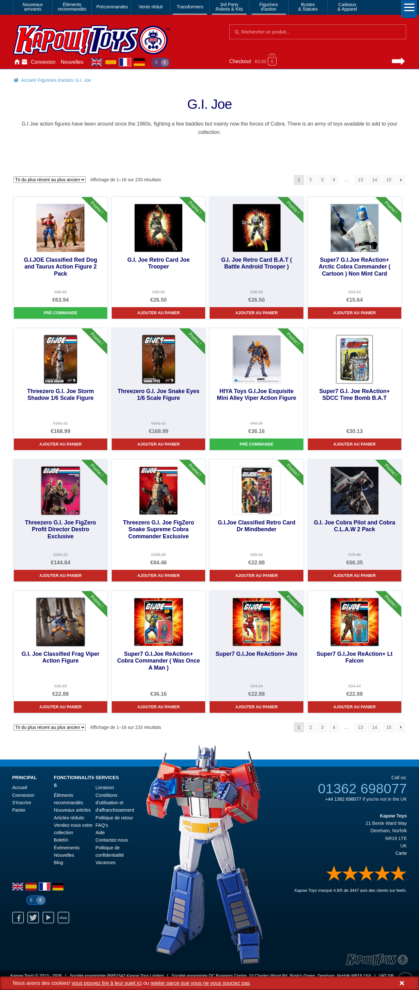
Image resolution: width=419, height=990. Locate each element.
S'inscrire (21, 802)
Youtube (48, 917)
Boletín (61, 840)
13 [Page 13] (360, 179)
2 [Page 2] (310, 179)
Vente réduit (150, 6)
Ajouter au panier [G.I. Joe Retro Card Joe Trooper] (158, 313)
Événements (67, 847)
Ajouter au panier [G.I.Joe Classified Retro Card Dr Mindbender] (256, 575)
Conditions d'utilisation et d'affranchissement (115, 803)
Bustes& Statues (308, 7)
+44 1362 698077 (343, 799)
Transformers (190, 6)
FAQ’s (102, 825)
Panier (19, 810)
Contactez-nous (24, 62)
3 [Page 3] (322, 179)
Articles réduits (69, 817)
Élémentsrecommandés (72, 7)
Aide (100, 832)
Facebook (18, 917)
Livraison (105, 787)
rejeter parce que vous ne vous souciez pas (200, 983)
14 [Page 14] (374, 179)
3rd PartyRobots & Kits (229, 7)
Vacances (106, 862)
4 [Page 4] (334, 179)
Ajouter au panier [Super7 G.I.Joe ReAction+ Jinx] (256, 707)
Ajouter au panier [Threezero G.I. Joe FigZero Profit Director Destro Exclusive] (60, 575)
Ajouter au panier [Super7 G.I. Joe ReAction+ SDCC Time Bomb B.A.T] (354, 444)
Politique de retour (114, 817)
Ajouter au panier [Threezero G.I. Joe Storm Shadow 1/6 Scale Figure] (60, 444)
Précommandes (112, 6)
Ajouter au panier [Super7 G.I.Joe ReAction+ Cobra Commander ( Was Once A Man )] (158, 707)
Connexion (43, 62)
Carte (401, 853)
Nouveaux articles (72, 810)
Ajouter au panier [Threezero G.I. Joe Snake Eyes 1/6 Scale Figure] (158, 444)
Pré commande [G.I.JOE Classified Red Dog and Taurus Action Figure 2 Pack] (60, 313)
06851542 (116, 975)
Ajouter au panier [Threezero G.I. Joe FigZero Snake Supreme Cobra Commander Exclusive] (158, 575)
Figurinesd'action (268, 7)
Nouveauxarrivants (33, 7)
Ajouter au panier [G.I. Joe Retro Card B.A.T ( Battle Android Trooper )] (256, 313)
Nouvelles (72, 62)
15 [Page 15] (388, 179)
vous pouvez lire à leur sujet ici (106, 983)
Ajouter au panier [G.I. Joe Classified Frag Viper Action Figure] (60, 707)
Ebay (63, 917)
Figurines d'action (55, 80)
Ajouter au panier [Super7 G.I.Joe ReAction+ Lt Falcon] (354, 707)
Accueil (17, 62)
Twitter (33, 917)
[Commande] (50, 179)
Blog (58, 862)
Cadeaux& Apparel (347, 7)
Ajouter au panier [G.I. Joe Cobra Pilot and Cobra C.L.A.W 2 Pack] (354, 575)
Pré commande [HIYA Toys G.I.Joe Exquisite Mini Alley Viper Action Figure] (256, 444)
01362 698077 (362, 788)
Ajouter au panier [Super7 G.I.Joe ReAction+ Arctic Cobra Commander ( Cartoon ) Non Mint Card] (354, 313)
